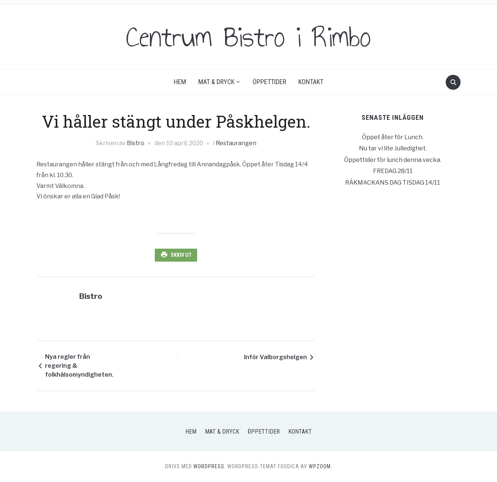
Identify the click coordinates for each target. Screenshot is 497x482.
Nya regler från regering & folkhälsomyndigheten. (79, 365)
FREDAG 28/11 (393, 171)
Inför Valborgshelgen (275, 357)
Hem (180, 82)
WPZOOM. (320, 466)
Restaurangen (236, 143)
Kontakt (310, 82)
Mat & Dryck (216, 82)
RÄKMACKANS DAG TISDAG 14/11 (392, 182)
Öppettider (269, 82)
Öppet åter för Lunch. (392, 137)
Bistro (135, 143)
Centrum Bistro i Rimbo (248, 37)
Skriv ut (181, 255)
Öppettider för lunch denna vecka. (392, 159)
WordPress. (209, 466)
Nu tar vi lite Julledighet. (393, 148)
